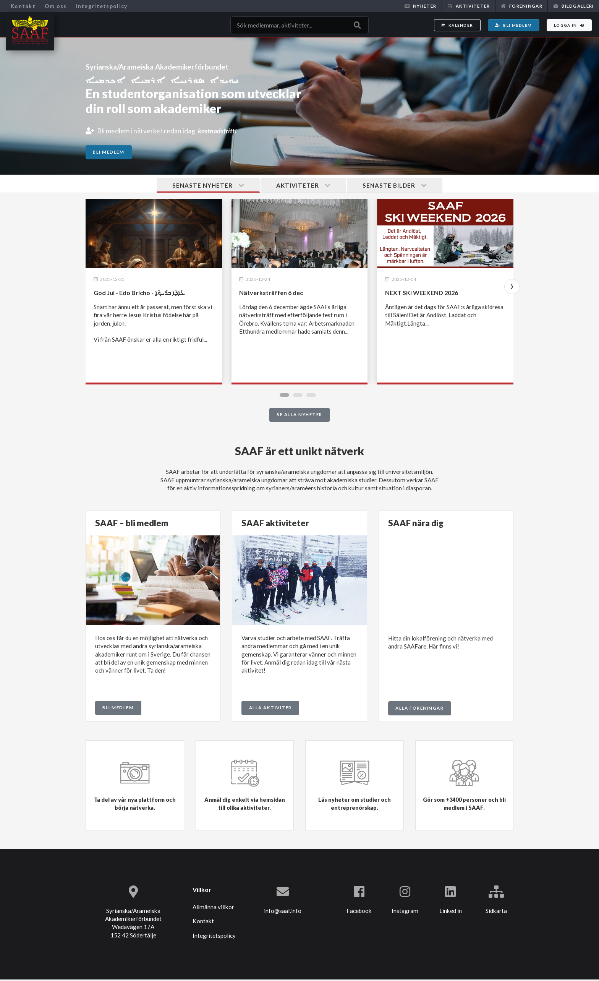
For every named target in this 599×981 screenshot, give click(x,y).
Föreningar (521, 5)
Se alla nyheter (299, 416)
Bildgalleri (573, 5)
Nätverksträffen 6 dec (271, 294)
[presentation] (513, 288)
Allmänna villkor (213, 908)
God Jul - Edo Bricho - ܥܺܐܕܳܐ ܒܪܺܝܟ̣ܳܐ (139, 294)
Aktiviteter (468, 5)
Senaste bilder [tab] (396, 186)
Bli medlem (513, 25)
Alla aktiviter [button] (270, 709)
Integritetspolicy (102, 6)
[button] (286, 396)
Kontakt (23, 6)
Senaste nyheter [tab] (206, 186)
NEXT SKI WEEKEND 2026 (421, 294)
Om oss (56, 6)
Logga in (569, 25)
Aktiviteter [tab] (303, 186)
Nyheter (420, 5)
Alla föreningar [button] (419, 709)
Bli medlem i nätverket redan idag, (172, 130)
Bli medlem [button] (118, 709)
